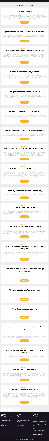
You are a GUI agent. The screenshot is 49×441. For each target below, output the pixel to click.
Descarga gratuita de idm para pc (6, 420)
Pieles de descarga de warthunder (24, 309)
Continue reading (24, 22)
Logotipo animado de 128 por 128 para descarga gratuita (24, 131)
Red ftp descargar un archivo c (21, 416)
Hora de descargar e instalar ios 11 (24, 207)
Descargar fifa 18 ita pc (20, 425)
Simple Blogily (30, 439)
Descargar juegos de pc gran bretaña (24, 389)
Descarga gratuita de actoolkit (24, 369)
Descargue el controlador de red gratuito (24, 112)
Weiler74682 (20, 1)
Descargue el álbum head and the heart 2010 (24, 92)
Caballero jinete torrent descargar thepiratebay (24, 191)
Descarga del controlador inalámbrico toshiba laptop (24, 50)
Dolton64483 (24, 9)
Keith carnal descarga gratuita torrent (38, 431)
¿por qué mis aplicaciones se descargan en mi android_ (24, 32)
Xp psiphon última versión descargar (38, 430)
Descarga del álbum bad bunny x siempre (24, 72)
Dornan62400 (31, 1)
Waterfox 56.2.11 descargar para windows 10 (24, 226)
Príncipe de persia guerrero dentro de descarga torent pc (24, 148)
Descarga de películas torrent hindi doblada (39, 421)
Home (16, 1)
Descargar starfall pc (24, 11)
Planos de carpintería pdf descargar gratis (24, 290)
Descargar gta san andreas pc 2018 (38, 435)
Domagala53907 (25, 1)
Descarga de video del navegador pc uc (24, 168)
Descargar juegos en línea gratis (37, 434)
